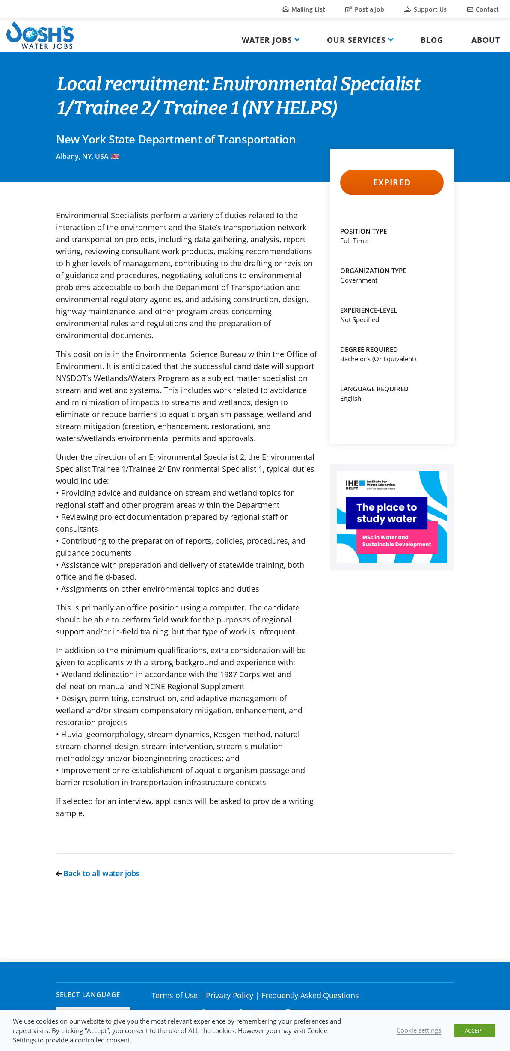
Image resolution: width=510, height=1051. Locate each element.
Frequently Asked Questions (310, 995)
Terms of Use (174, 995)
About (485, 40)
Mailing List (304, 9)
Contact (483, 9)
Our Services (356, 40)
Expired (391, 182)
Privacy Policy (229, 995)
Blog (432, 40)
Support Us (425, 9)
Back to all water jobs (98, 873)
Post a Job (364, 9)
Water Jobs (267, 40)
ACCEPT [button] (474, 1030)
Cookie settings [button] (419, 1030)
